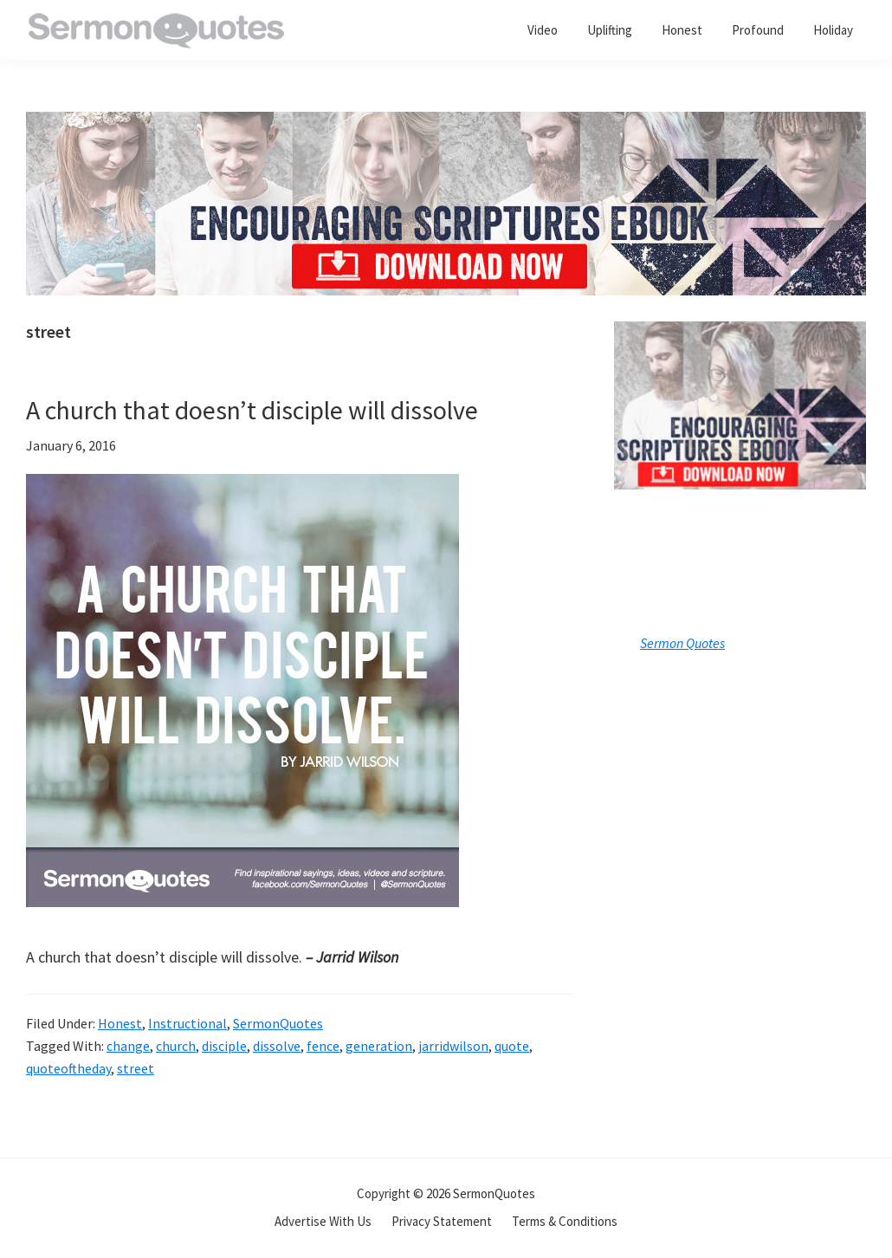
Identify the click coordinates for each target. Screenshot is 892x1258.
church (176, 1045)
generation (379, 1045)
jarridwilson (453, 1045)
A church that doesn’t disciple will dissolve (252, 409)
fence (323, 1045)
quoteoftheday (68, 1068)
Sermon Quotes (682, 643)
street (135, 1068)
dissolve (277, 1045)
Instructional (187, 1023)
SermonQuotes (278, 1023)
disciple (224, 1045)
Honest (120, 1023)
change (128, 1045)
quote (511, 1045)
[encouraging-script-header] (446, 124)
